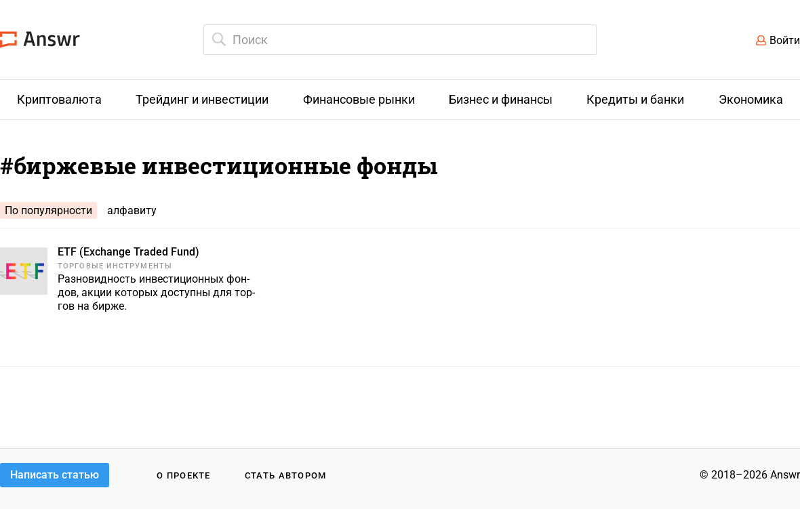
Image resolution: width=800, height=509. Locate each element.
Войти (784, 40)
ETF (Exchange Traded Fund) (128, 251)
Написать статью (54, 474)
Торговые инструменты (115, 266)
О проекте (184, 475)
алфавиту (132, 210)
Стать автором (286, 475)
